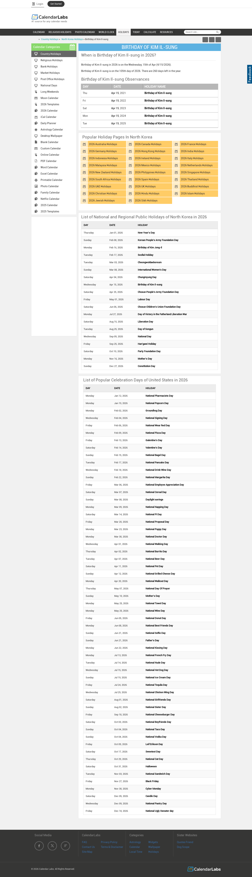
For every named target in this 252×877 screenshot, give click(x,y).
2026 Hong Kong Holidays (150, 151)
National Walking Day (157, 544)
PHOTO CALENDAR (85, 32)
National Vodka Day (156, 736)
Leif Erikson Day (154, 744)
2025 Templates (50, 211)
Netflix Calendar (50, 198)
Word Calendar (49, 167)
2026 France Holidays (193, 144)
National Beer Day (155, 558)
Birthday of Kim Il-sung (158, 93)
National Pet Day (154, 566)
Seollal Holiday (145, 255)
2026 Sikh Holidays (146, 200)
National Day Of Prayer (158, 588)
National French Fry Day (158, 655)
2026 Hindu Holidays (147, 193)
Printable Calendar (51, 179)
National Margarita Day (158, 477)
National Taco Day (155, 729)
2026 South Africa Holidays (105, 179)
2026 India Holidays (192, 151)
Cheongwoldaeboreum (150, 262)
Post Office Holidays (52, 79)
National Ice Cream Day (158, 677)
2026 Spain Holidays (147, 179)
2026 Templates (50, 104)
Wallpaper (154, 846)
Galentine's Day (154, 440)
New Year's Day (146, 232)
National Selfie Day (156, 633)
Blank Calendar (49, 142)
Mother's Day (145, 358)
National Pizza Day (156, 432)
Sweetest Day (153, 751)
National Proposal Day (157, 521)
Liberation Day (145, 321)
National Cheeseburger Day (160, 714)
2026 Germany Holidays (103, 151)
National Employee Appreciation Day (165, 484)
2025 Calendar (49, 205)
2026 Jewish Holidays (102, 200)
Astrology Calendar (52, 129)
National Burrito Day (156, 551)
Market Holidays (50, 72)
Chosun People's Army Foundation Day (158, 292)
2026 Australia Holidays (103, 144)
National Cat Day (154, 759)
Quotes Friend (185, 842)
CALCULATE (150, 32)
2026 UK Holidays (145, 186)
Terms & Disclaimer (112, 846)
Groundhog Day (154, 410)
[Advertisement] (54, 276)
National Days (49, 85)
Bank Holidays (49, 66)
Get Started (56, 4)
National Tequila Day (156, 685)
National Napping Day (157, 507)
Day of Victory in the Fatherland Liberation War (162, 314)
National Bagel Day (156, 455)
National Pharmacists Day (159, 395)
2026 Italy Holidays (192, 158)
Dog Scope (183, 846)
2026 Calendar (49, 110)
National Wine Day (155, 610)
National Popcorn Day (157, 403)
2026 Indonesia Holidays (103, 158)
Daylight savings (154, 499)
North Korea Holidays (72, 39)
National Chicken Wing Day (160, 692)
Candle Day (152, 796)
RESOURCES (166, 32)
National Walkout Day (157, 581)
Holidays (153, 851)
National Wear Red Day (158, 425)
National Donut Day (156, 618)
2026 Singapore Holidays (195, 172)
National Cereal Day (156, 492)
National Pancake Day (157, 462)
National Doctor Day (156, 536)
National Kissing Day (156, 647)
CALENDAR (39, 32)
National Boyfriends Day (158, 722)
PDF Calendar (49, 161)
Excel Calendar (49, 173)
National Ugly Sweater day (160, 811)
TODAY (136, 32)
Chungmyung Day (147, 277)
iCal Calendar (48, 116)
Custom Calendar (51, 148)
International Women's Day (152, 269)
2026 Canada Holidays (148, 144)
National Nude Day (155, 662)
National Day (144, 336)
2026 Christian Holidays (103, 193)
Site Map (87, 851)
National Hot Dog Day (157, 670)
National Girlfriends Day (158, 699)
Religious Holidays (51, 60)
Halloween (151, 766)
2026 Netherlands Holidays (197, 165)
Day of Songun (145, 329)
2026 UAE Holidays (100, 186)
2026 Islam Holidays (193, 193)
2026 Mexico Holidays (148, 165)
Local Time (135, 851)
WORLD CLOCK (106, 32)
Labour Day (144, 299)
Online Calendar (50, 154)
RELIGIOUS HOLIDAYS (60, 32)
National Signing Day (156, 418)
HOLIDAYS (123, 32)
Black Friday (152, 781)
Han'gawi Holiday (147, 343)
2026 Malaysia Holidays (103, 165)
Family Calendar (50, 192)
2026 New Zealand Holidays (105, 172)
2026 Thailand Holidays (195, 179)
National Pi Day (154, 514)
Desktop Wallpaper (51, 135)
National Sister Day (156, 707)
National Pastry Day (156, 803)
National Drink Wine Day (158, 470)
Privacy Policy (109, 842)
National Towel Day (156, 603)
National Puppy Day (156, 529)
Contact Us (88, 846)
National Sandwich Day (158, 773)
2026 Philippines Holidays (150, 172)
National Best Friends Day (159, 625)
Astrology (135, 842)
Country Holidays (49, 39)
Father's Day (152, 640)
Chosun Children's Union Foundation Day (159, 306)
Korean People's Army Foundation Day (158, 240)
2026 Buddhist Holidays (195, 186)
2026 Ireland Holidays (147, 158)
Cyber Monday (153, 788)
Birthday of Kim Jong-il (150, 247)
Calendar (134, 846)
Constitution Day (146, 366)
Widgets (153, 842)
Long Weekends (50, 91)
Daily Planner (48, 123)
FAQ (84, 842)
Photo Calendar (50, 186)
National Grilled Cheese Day (160, 573)
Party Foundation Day (149, 351)
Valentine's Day (154, 447)
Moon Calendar (49, 98)
